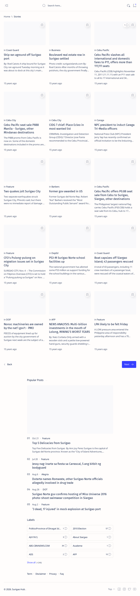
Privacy (53, 573)
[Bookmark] (135, 6)
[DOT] (45, 489)
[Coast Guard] (12, 50)
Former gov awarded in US (65, 191)
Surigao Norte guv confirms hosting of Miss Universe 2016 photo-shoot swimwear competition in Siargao (69, 496)
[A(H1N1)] (48, 537)
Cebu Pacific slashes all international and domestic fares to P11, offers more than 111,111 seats (113, 60)
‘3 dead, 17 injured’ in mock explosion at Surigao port (66, 509)
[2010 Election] (92, 528)
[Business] (55, 50)
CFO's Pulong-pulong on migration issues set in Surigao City (24, 261)
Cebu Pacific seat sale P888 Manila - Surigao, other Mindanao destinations (21, 128)
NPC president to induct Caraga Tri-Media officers (114, 126)
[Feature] (10, 186)
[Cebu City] (11, 120)
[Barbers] (55, 186)
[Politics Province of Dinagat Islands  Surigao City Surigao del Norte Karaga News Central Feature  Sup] (48, 528)
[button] (126, 25)
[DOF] (8, 319)
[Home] (7, 16)
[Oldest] (129, 364)
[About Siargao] (92, 537)
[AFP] (53, 319)
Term (29, 573)
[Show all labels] (34, 562)
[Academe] (92, 545)
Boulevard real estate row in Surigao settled (67, 56)
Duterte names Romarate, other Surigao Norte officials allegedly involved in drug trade (67, 480)
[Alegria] (45, 474)
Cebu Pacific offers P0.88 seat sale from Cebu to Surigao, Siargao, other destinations (113, 195)
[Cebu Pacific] (103, 50)
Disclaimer (40, 573)
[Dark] (128, 6)
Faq (62, 573)
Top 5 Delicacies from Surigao (51, 443)
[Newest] (7, 364)
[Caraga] (100, 120)
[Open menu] (6, 6)
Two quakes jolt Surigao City (22, 191)
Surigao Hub (18, 589)
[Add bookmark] (42, 25)
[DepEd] (54, 253)
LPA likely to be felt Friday (111, 324)
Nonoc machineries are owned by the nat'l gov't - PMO (23, 326)
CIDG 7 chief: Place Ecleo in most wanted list (66, 126)
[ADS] (48, 554)
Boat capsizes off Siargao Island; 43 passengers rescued (113, 259)
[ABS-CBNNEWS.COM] (48, 545)
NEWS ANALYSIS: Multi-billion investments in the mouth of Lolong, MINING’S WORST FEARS (69, 327)
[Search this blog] (68, 5)
